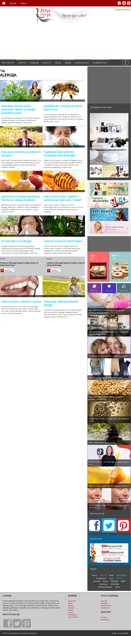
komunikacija (105, 586)
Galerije (23, 3)
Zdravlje (34, 62)
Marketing (105, 619)
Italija (123, 581)
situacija (115, 583)
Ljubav (68, 62)
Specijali (12, 3)
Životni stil (8, 62)
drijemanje (103, 584)
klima (119, 578)
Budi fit (47, 62)
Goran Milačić (123, 633)
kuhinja (114, 581)
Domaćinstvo (100, 62)
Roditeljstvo (82, 62)
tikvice (94, 575)
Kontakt (104, 617)
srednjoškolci (101, 578)
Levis (117, 587)
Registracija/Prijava (122, 9)
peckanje (121, 575)
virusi (111, 578)
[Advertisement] (65, 41)
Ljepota (22, 62)
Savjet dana (105, 608)
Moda (58, 62)
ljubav (105, 581)
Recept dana (106, 605)
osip (111, 575)
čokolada (96, 581)
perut (103, 575)
